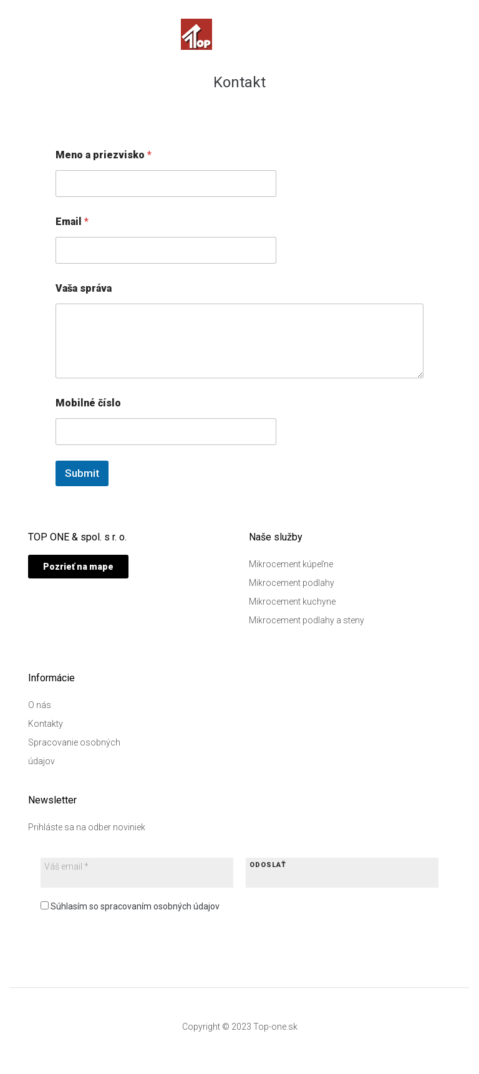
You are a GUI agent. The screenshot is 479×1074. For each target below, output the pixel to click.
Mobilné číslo (88, 403)
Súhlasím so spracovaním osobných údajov (130, 906)
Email (72, 222)
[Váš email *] (103, 866)
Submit (82, 473)
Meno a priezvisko (104, 155)
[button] (78, 566)
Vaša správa (84, 288)
